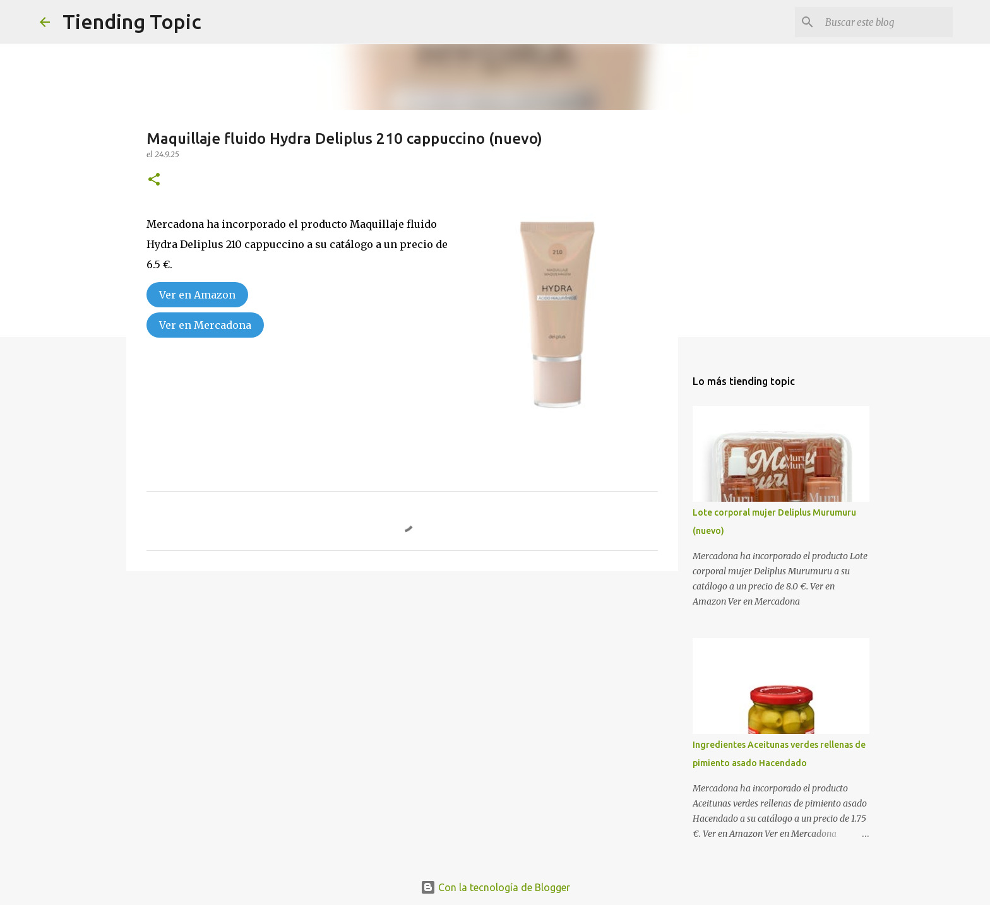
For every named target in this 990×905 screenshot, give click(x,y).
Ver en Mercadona (205, 325)
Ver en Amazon (197, 294)
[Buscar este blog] (886, 22)
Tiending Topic (132, 21)
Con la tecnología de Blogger (495, 887)
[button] (154, 180)
